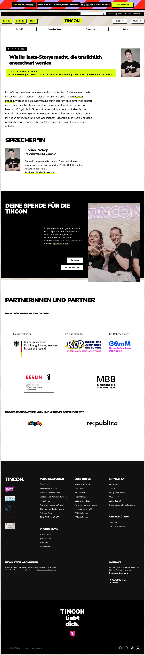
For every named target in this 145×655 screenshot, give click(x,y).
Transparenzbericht (83, 509)
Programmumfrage (118, 492)
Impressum (40, 648)
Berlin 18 (19, 29)
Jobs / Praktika (81, 492)
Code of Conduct (82, 501)
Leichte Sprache (115, 13)
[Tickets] (119, 21)
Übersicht (44, 484)
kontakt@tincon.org (118, 573)
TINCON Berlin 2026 (49, 517)
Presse (127, 13)
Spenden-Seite (60, 243)
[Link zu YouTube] (138, 648)
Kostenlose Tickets (48, 488)
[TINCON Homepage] (72, 20)
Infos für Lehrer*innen (50, 492)
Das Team (79, 488)
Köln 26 (6, 20)
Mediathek (45, 542)
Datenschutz (30, 648)
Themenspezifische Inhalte (52, 509)
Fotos (125, 29)
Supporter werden (117, 526)
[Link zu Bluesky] (132, 648)
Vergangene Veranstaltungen (53, 496)
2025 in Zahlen (81, 513)
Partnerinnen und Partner (86, 505)
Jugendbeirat (115, 501)
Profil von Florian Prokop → (40, 172)
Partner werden (72, 267)
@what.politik (46, 538)
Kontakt (136, 13)
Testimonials (80, 496)
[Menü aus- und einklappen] (137, 21)
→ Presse (113, 582)
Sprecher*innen (54, 29)
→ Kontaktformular (118, 580)
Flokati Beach (46, 534)
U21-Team (114, 496)
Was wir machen (82, 484)
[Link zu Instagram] (120, 648)
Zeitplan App (46, 513)
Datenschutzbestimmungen (46, 570)
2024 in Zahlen (81, 517)
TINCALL (113, 488)
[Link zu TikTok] (126, 648)
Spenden (75, 260)
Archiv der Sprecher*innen (52, 505)
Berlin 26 (20, 20)
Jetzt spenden (122, 4)
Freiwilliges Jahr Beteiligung (122, 505)
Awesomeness (47, 546)
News (32, 20)
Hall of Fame (46, 501)
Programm (90, 29)
